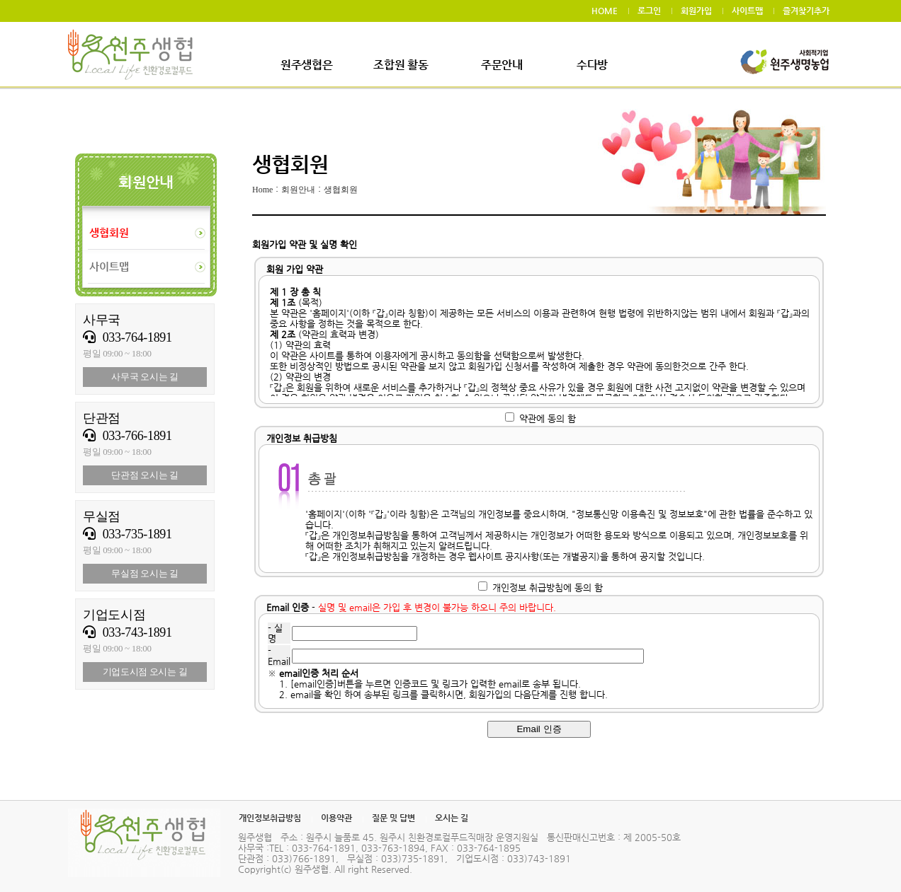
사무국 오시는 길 (144, 376)
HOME (604, 11)
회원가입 (696, 11)
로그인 (649, 11)
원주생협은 (306, 64)
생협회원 (341, 190)
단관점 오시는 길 (144, 475)
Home (262, 190)
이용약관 (336, 818)
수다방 (592, 64)
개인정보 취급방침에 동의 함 (547, 587)
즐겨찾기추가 (806, 11)
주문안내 (502, 64)
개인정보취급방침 (270, 818)
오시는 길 (451, 818)
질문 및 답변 (393, 818)
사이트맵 (747, 11)
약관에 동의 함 (547, 418)
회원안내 (298, 190)
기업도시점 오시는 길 (145, 671)
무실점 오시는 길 (144, 573)
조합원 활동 (400, 64)
